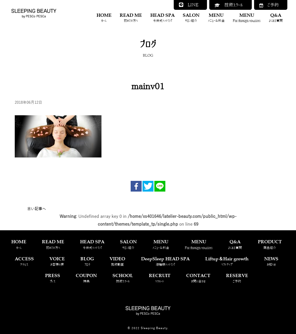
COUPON (86, 278)
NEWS (271, 261)
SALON (191, 18)
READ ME (131, 18)
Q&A (276, 18)
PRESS (52, 278)
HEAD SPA (162, 18)
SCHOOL (122, 278)
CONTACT (198, 278)
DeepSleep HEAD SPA (165, 261)
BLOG (87, 261)
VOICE (57, 261)
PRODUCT (270, 244)
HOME (104, 18)
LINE (188, 5)
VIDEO (117, 261)
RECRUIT (160, 278)
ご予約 (269, 5)
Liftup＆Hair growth (227, 261)
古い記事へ (36, 209)
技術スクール (228, 5)
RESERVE (237, 278)
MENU (216, 18)
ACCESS (24, 261)
